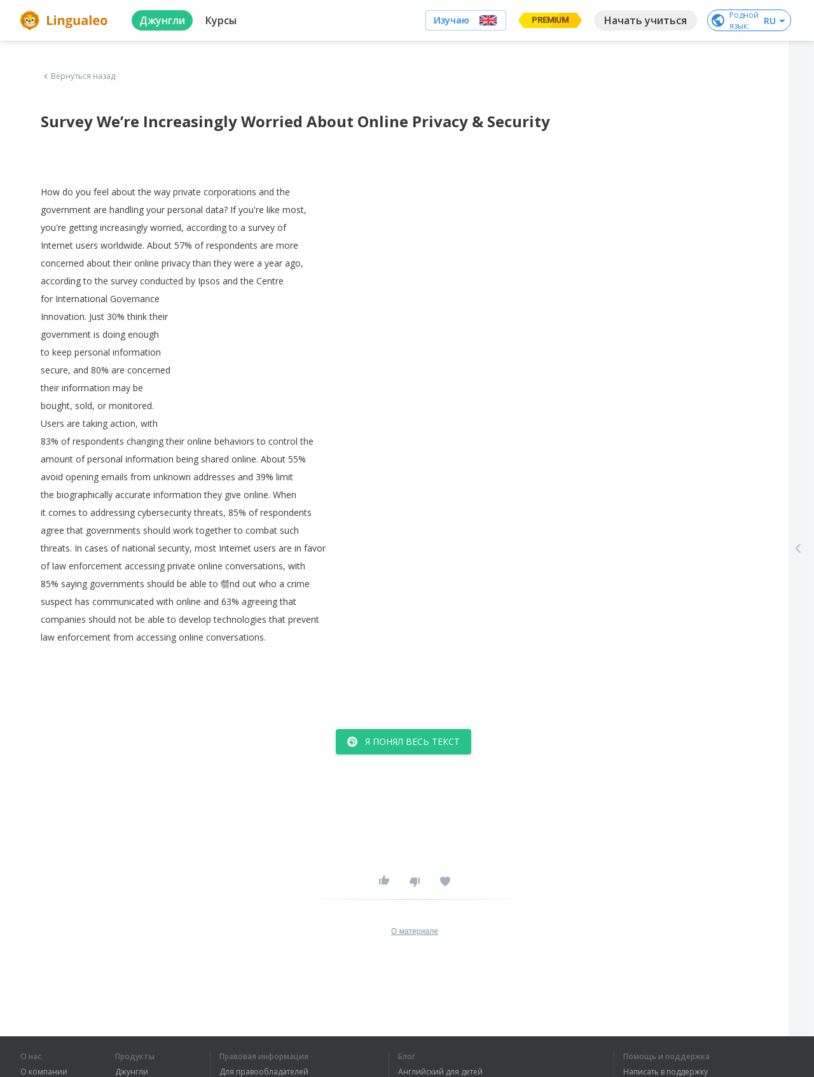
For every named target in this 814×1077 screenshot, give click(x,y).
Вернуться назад (78, 76)
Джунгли (131, 1072)
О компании (43, 1072)
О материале (414, 931)
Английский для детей (440, 1072)
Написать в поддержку (665, 1072)
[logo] (65, 20)
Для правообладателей (263, 1072)
